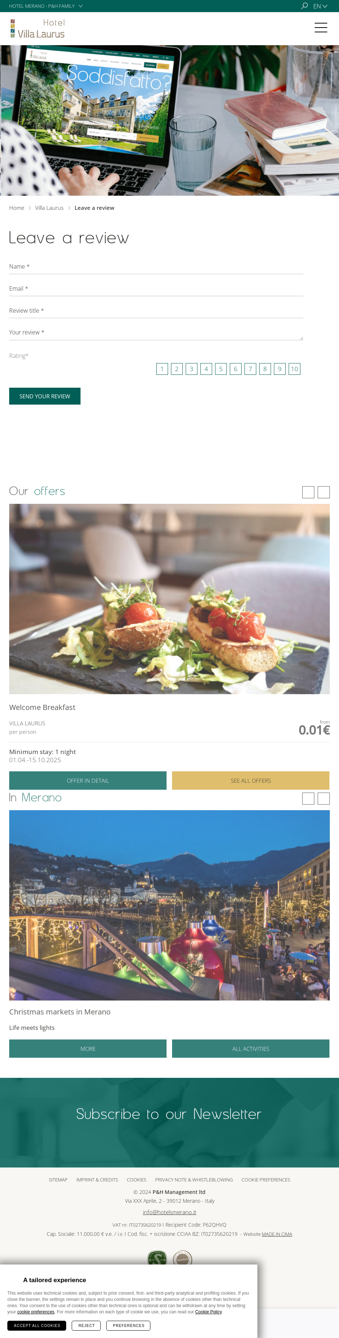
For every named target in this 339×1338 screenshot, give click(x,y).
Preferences (128, 1326)
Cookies (136, 1179)
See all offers (251, 791)
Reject (86, 1326)
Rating (19, 356)
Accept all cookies (37, 1326)
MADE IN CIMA (277, 1234)
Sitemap (58, 1179)
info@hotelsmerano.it (169, 1212)
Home (16, 207)
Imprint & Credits (97, 1179)
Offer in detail (88, 791)
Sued (157, 1260)
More (88, 1058)
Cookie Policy (208, 1311)
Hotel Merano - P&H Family (42, 6)
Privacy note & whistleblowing (194, 1179)
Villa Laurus (38, 28)
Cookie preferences (266, 1179)
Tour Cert (182, 1260)
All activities (250, 1058)
